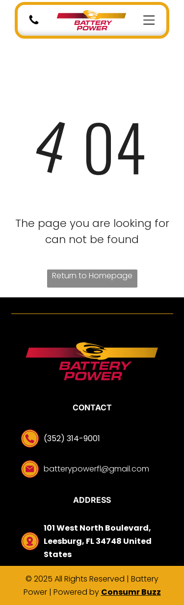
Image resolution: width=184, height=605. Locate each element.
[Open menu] (149, 20)
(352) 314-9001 (72, 438)
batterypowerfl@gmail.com (96, 468)
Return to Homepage (92, 275)
